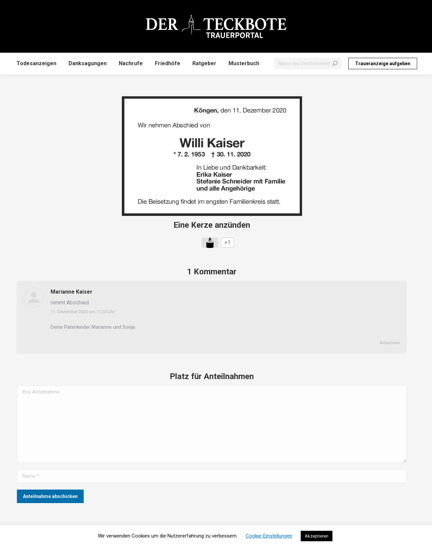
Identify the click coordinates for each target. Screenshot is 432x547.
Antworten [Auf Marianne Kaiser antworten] (390, 342)
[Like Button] (209, 243)
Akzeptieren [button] (316, 536)
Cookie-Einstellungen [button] (269, 536)
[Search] (308, 63)
